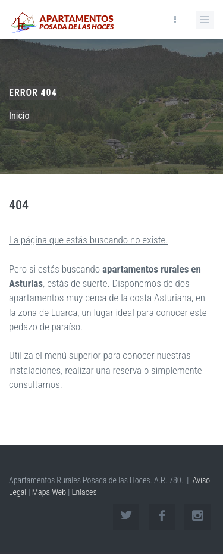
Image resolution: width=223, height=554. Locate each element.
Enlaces (83, 492)
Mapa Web (49, 492)
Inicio (19, 115)
